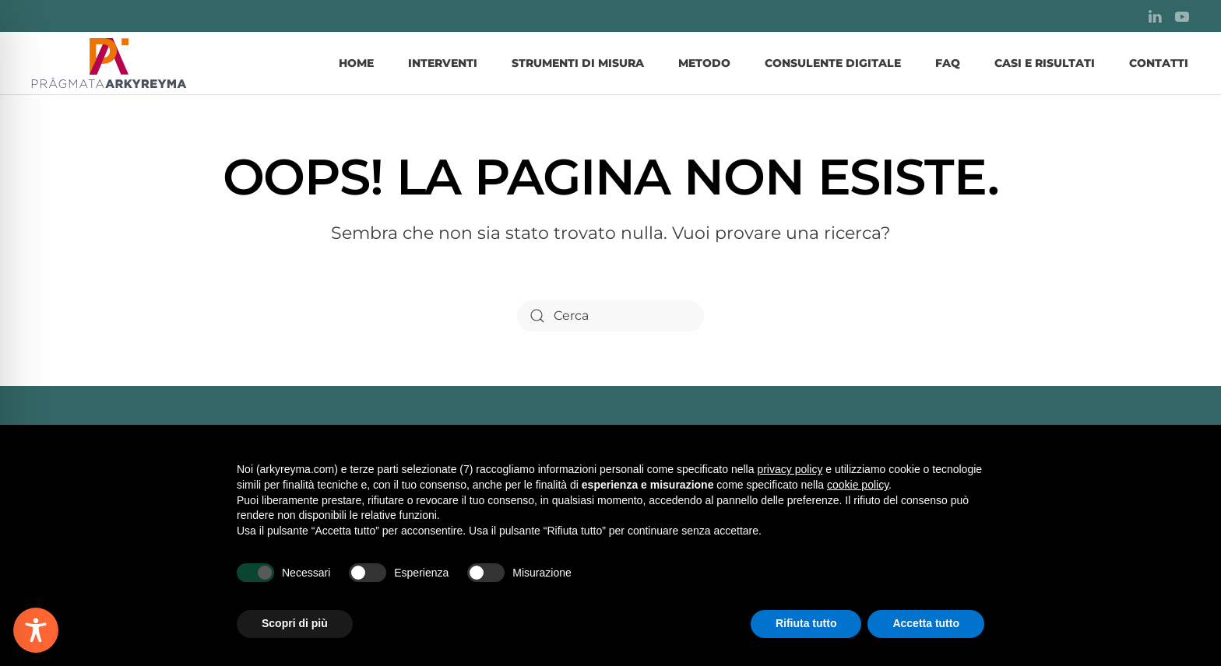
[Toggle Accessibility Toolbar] (36, 630)
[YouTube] (1182, 16)
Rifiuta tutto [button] (806, 623)
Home (356, 63)
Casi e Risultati (1044, 63)
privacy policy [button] (789, 469)
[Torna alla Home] (109, 63)
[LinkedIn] (1155, 16)
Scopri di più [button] (295, 623)
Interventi (442, 63)
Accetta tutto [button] (925, 623)
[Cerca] (610, 315)
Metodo (704, 63)
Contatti (1158, 63)
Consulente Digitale (833, 63)
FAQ (947, 63)
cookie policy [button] (857, 484)
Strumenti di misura (578, 63)
